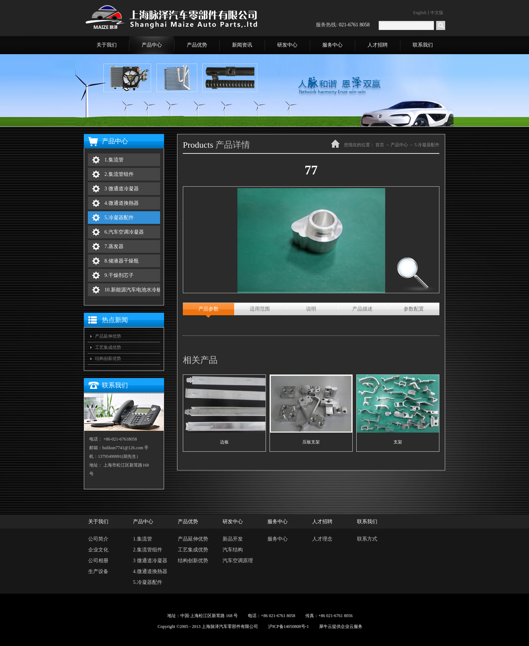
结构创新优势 (108, 358)
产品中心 (399, 144)
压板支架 (311, 442)
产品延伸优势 (108, 336)
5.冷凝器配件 (426, 144)
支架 (397, 442)
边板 (224, 442)
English (419, 12)
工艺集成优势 (108, 347)
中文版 (436, 12)
